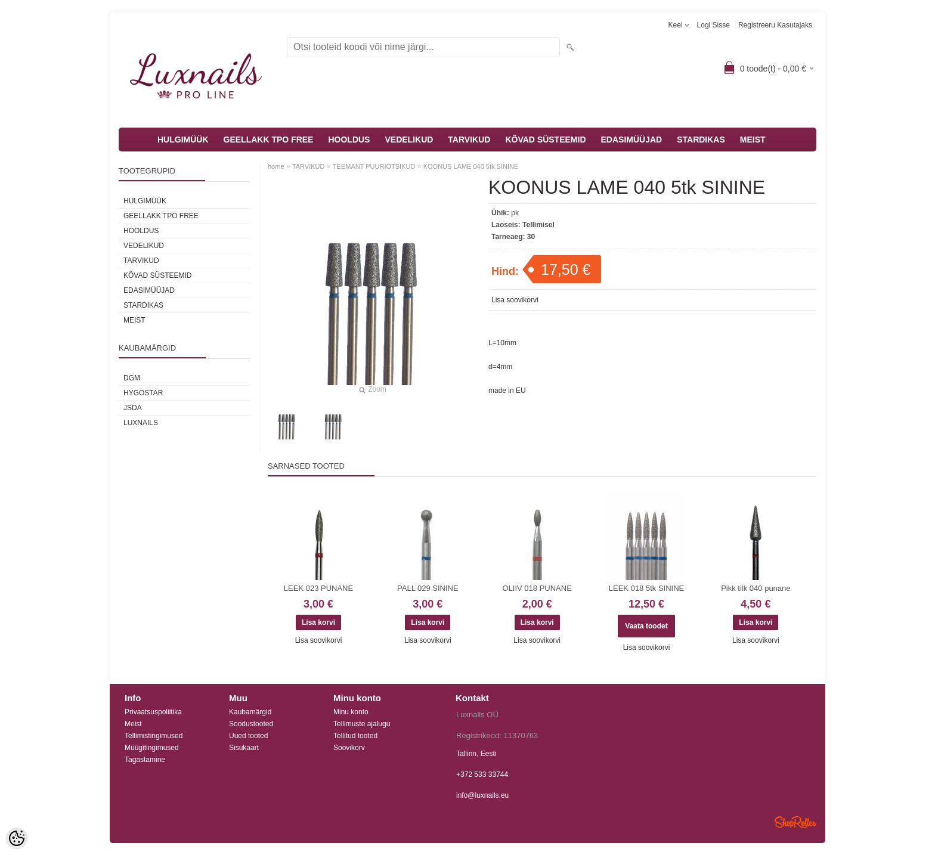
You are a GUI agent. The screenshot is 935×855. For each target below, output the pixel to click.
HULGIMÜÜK (183, 139)
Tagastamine (145, 759)
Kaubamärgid (250, 712)
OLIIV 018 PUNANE (537, 588)
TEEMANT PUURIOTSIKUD (374, 166)
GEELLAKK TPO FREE (269, 139)
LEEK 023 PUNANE (318, 588)
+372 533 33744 (482, 774)
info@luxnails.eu (482, 795)
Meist (133, 724)
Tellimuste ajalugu (361, 724)
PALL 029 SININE (428, 588)
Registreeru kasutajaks (775, 25)
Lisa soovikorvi (514, 300)
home (276, 166)
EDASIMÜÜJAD (631, 139)
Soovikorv (349, 748)
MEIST (753, 139)
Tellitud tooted (355, 736)
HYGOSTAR (143, 393)
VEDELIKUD (409, 139)
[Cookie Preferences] (16, 838)
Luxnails (140, 423)
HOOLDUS (349, 139)
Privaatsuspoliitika (153, 712)
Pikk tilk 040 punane (755, 588)
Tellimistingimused (153, 736)
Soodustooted (251, 724)
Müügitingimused (152, 748)
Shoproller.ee (795, 822)
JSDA (132, 408)
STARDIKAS (701, 139)
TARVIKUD (469, 139)
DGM (131, 378)
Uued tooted (248, 736)
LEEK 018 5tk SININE (646, 588)
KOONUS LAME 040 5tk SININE (471, 166)
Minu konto (351, 712)
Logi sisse (713, 25)
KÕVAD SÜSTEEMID (545, 139)
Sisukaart (244, 748)
